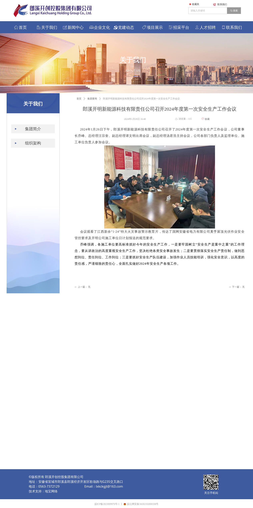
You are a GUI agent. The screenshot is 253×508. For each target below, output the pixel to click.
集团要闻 (92, 98)
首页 (79, 98)
